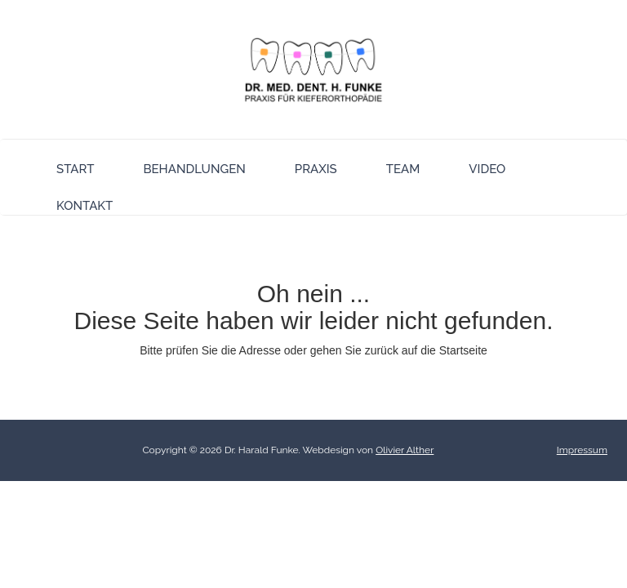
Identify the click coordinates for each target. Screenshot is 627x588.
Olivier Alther (405, 450)
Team (403, 169)
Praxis (316, 169)
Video (487, 169)
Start (75, 169)
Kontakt (84, 205)
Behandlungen (194, 169)
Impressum (582, 450)
